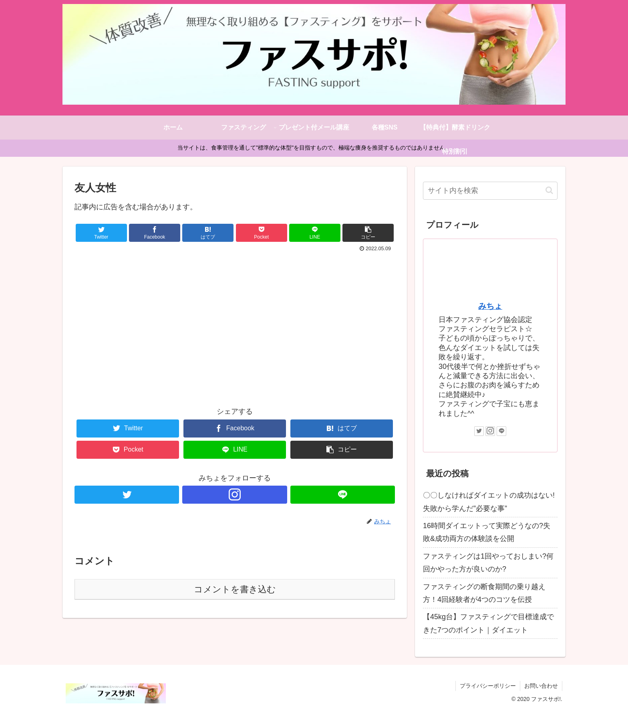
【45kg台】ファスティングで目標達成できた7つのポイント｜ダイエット (488, 623)
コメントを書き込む (235, 589)
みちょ (490, 306)
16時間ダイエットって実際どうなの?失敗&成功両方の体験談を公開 (486, 532)
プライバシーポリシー (488, 686)
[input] (490, 191)
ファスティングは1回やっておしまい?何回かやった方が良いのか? (488, 562)
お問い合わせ (541, 686)
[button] (549, 190)
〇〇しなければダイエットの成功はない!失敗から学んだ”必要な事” (489, 501)
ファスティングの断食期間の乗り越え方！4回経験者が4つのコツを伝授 (484, 593)
